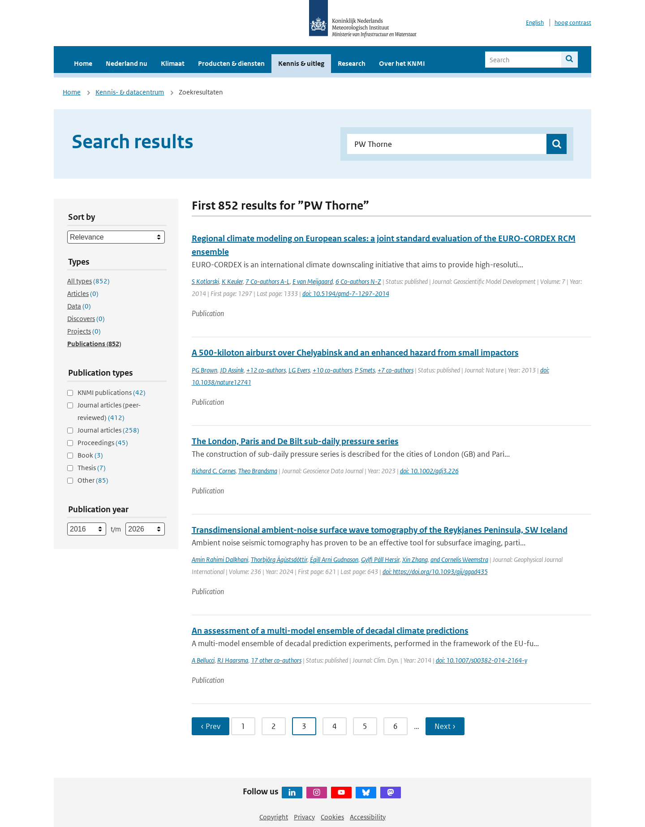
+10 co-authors (332, 370)
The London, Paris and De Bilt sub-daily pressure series (295, 441)
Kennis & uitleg (301, 63)
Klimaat (173, 63)
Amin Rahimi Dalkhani (220, 559)
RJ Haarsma (232, 660)
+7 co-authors (395, 370)
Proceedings (102, 442)
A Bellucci (203, 660)
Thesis (91, 467)
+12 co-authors (266, 370)
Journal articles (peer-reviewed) (109, 411)
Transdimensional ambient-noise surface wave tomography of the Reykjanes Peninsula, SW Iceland (380, 530)
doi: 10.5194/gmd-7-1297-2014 (345, 293)
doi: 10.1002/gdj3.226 (429, 471)
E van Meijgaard (312, 281)
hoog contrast (573, 22)
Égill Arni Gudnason (334, 559)
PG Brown (204, 370)
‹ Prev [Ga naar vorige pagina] (210, 726)
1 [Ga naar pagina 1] (243, 726)
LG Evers (299, 370)
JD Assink (232, 370)
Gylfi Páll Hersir (380, 559)
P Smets (365, 370)
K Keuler (232, 281)
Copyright (273, 817)
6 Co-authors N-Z (358, 281)
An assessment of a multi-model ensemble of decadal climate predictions (330, 631)
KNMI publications (111, 392)
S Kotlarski (205, 281)
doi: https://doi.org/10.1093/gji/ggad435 (435, 571)
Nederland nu (126, 63)
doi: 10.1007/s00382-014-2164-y (481, 660)
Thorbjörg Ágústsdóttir (279, 559)
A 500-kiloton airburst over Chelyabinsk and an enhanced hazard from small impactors (355, 352)
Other (92, 480)
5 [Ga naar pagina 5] (365, 726)
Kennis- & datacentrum (129, 92)
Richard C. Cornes (214, 471)
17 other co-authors (276, 660)
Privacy (304, 817)
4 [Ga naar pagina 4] (334, 726)
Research (352, 63)
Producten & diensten (231, 63)
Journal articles (108, 430)
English (535, 22)
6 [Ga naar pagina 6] (395, 726)
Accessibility (368, 817)
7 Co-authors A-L (267, 281)
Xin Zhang (415, 559)
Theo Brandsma (257, 471)
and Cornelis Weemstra (459, 559)
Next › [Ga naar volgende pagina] (445, 726)
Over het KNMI (402, 63)
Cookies (332, 817)
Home (83, 63)
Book (90, 455)
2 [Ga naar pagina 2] (273, 726)
